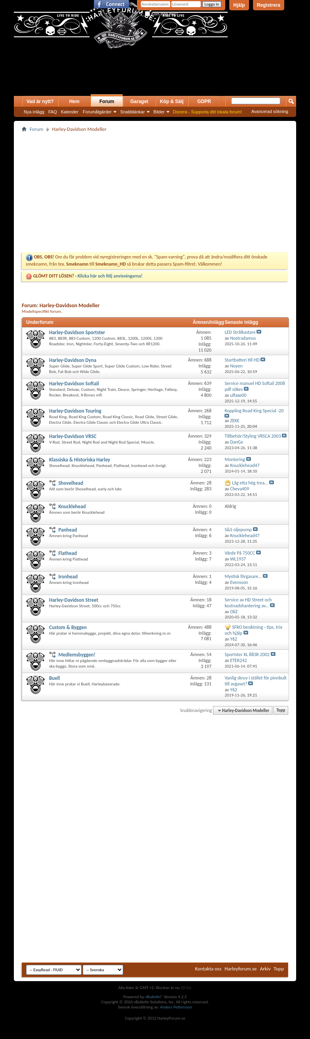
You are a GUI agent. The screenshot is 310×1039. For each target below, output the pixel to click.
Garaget (139, 101)
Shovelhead (70, 483)
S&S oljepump (237, 529)
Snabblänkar (132, 111)
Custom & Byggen (68, 627)
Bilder (159, 111)
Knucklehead (72, 506)
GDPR (204, 101)
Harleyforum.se (240, 969)
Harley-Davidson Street (73, 600)
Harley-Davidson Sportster (77, 332)
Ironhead (68, 577)
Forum (106, 101)
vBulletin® (154, 996)
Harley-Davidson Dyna (72, 360)
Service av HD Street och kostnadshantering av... (248, 602)
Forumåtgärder (97, 111)
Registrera (268, 5)
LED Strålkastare (239, 332)
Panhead (67, 530)
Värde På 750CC (239, 553)
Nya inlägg (34, 111)
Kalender (69, 111)
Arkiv (265, 969)
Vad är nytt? (40, 101)
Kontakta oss (208, 969)
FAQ (52, 111)
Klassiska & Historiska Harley (79, 460)
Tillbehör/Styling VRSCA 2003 (252, 436)
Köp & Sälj (172, 101)
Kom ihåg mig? (161, 14)
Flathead (67, 553)
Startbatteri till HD (241, 360)
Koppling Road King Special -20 (253, 410)
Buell (54, 678)
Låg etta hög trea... (250, 483)
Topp (280, 710)
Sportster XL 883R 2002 (246, 654)
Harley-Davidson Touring (75, 411)
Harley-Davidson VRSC (73, 436)
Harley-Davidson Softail (74, 384)
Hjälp (239, 5)
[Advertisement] (106, 80)
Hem (74, 101)
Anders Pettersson (176, 1007)
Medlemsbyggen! (76, 655)
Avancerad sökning (269, 111)
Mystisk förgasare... (243, 576)
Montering (234, 459)
